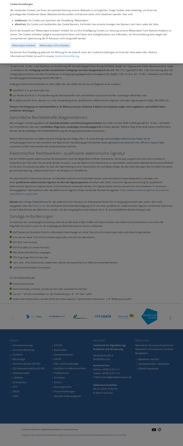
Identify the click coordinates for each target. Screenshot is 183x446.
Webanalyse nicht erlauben (54, 45)
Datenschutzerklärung (67, 56)
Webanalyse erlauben (23, 45)
